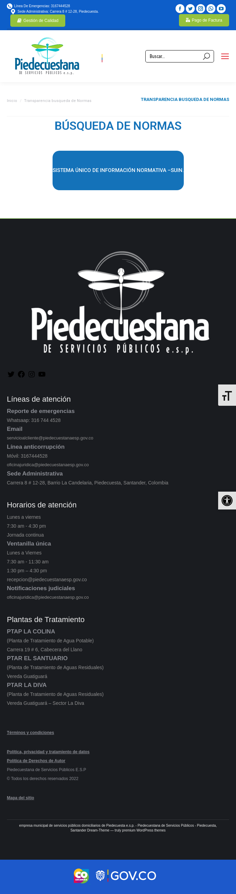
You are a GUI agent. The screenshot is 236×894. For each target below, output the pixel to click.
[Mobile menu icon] (225, 56)
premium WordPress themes (144, 830)
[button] (227, 500)
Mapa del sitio (20, 797)
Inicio (12, 101)
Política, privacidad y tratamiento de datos (48, 751)
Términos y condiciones (30, 732)
